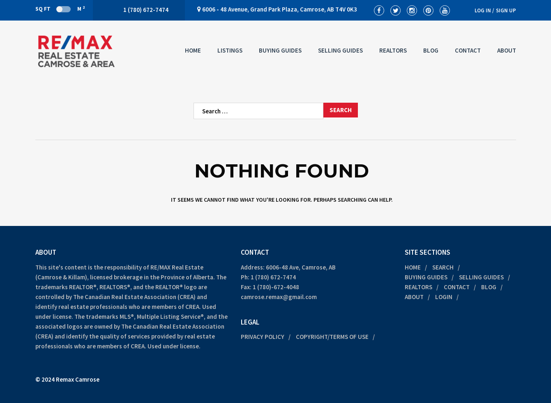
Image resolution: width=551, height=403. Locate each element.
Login (443, 297)
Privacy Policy (262, 337)
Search (443, 267)
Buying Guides (280, 50)
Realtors (393, 50)
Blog (430, 50)
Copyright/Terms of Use (332, 337)
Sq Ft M (60, 8)
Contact (468, 50)
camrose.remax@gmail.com (279, 297)
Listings (229, 50)
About (506, 50)
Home (193, 50)
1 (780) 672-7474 (273, 277)
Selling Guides (340, 50)
